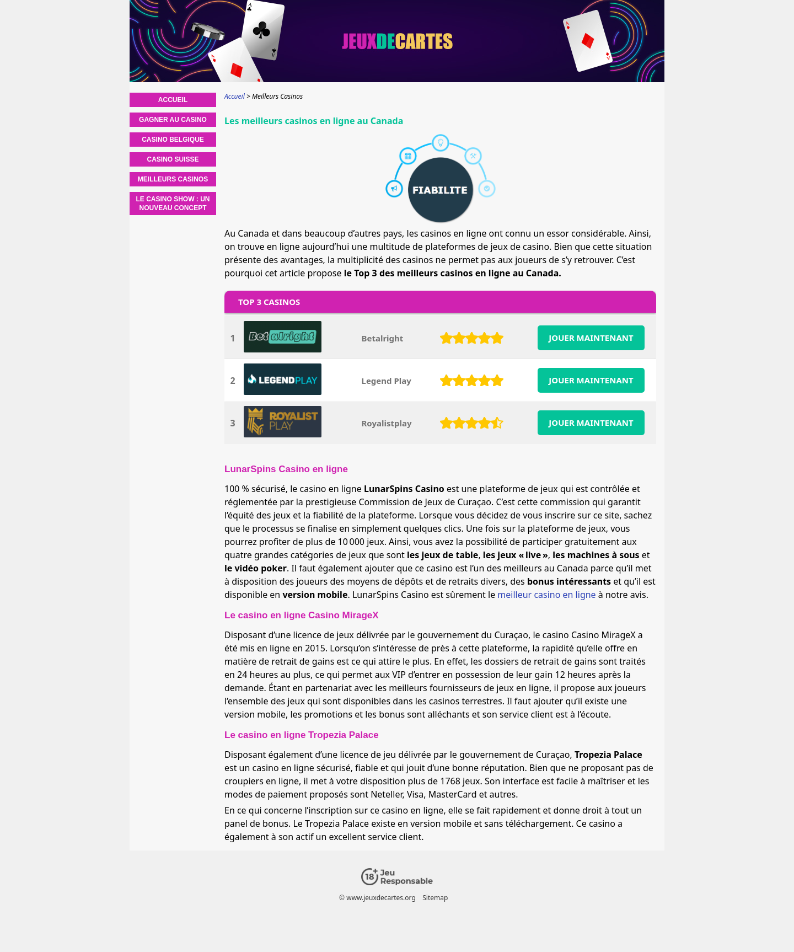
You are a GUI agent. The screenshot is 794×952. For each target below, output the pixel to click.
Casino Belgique (173, 139)
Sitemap (435, 897)
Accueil (172, 100)
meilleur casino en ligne (546, 595)
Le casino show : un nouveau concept (173, 203)
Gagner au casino (173, 120)
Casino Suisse (172, 159)
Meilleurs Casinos (173, 179)
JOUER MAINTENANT (591, 337)
